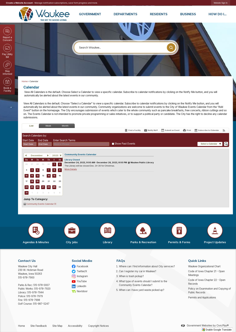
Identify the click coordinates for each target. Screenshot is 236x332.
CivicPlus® (222, 325)
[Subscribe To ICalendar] (206, 130)
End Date (43, 140)
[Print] (187, 130)
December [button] (37, 155)
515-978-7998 (32, 300)
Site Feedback (38, 325)
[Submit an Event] (170, 130)
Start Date (28, 140)
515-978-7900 (26, 277)
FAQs (121, 261)
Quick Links (197, 261)
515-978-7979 (34, 296)
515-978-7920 (42, 288)
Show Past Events (125, 143)
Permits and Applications (202, 297)
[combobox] (29, 144)
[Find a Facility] (132, 130)
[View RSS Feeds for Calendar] (224, 130)
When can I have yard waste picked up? (141, 290)
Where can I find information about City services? (147, 266)
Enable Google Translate (217, 329)
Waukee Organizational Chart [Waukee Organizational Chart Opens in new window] (204, 266)
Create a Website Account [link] (19, 3)
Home (25, 81)
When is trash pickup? (131, 276)
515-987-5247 (41, 303)
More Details (71, 169)
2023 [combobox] (55, 155)
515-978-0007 (41, 285)
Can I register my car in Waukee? (137, 271)
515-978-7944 (35, 292)
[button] (171, 47)
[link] (220, 3)
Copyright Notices (98, 325)
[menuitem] (90, 14)
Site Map (57, 325)
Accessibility (75, 325)
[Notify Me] (151, 130)
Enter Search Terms (64, 140)
